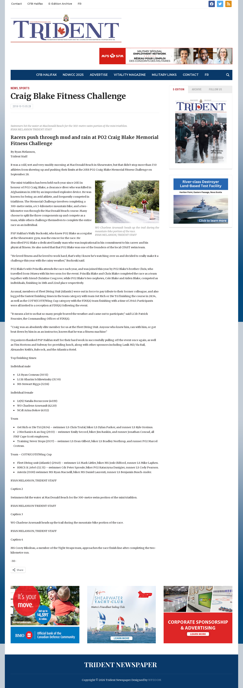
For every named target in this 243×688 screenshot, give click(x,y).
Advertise (99, 75)
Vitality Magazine (130, 75)
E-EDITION (178, 89)
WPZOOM (154, 680)
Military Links (164, 75)
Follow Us (215, 89)
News (14, 88)
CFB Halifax (35, 3)
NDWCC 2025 (73, 75)
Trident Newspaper (120, 664)
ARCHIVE (196, 89)
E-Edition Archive (60, 3)
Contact (16, 3)
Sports (24, 88)
